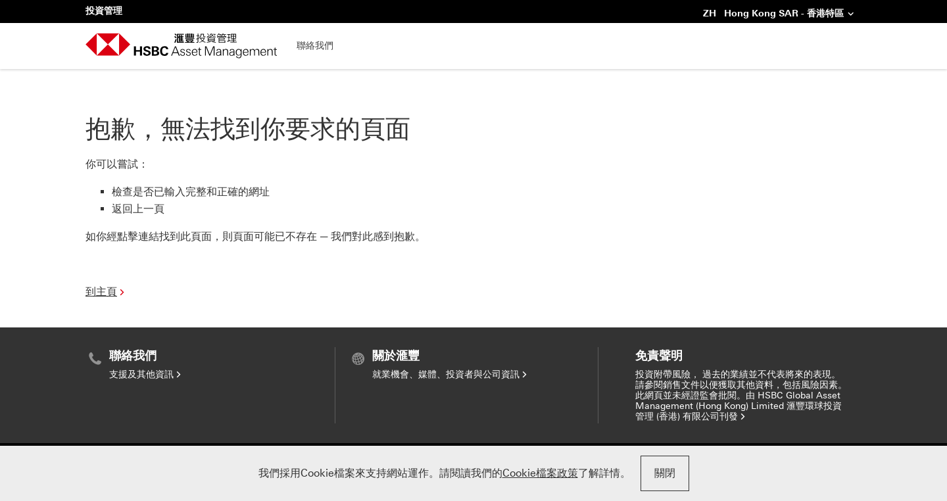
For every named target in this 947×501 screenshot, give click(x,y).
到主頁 (106, 291)
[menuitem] (210, 364)
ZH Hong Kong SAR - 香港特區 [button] (779, 14)
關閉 (664, 473)
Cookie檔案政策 (540, 473)
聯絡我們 (315, 45)
